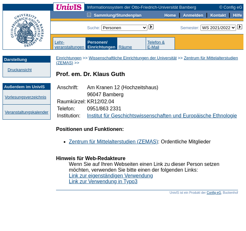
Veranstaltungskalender (26, 112)
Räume (125, 47)
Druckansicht (20, 69)
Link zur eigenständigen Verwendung (111, 175)
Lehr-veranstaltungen (69, 44)
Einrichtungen (69, 58)
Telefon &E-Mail (156, 44)
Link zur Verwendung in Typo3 (103, 181)
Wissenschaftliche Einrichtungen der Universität (133, 58)
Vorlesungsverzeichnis (25, 97)
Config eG (214, 192)
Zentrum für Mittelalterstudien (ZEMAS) (113, 141)
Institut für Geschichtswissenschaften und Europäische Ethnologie (162, 115)
